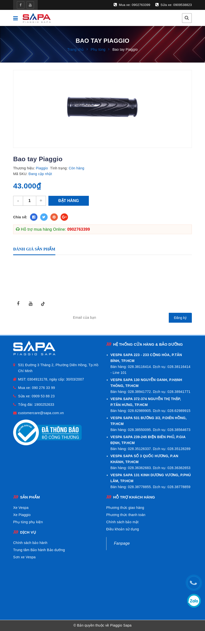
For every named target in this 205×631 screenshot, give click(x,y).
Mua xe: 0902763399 (132, 5)
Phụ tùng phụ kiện (28, 522)
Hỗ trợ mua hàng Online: (53, 229)
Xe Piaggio (22, 515)
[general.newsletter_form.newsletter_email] (130, 318)
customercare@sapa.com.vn (41, 413)
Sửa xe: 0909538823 (173, 5)
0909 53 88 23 (43, 396)
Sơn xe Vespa (24, 557)
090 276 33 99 (43, 388)
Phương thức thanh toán (125, 515)
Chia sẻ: (20, 217)
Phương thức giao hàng (125, 508)
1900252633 (44, 404)
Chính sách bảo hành (30, 543)
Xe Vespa (21, 508)
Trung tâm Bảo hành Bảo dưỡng (39, 550)
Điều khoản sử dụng (122, 529)
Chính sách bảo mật (122, 522)
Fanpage (122, 543)
